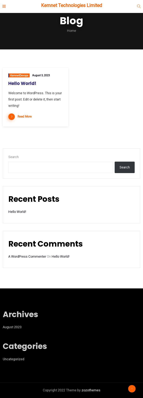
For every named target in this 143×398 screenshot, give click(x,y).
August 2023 (12, 327)
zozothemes (91, 390)
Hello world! (22, 83)
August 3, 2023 (41, 75)
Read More (24, 116)
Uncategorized (13, 359)
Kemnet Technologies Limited (71, 5)
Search (13, 157)
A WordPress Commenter (27, 256)
